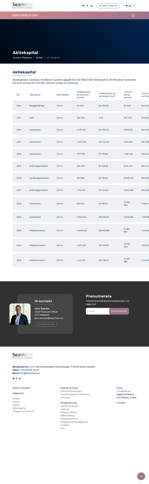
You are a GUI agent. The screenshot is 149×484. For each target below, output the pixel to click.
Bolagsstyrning (68, 403)
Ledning (64, 409)
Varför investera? (22, 388)
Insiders (64, 425)
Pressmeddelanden (71, 391)
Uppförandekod (125, 394)
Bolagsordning (68, 412)
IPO (62, 428)
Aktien (39, 57)
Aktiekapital (19, 408)
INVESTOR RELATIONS (24, 15)
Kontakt (121, 403)
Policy (120, 388)
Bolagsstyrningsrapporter (74, 422)
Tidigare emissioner (23, 411)
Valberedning (67, 415)
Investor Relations (22, 57)
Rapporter (18, 393)
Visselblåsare (124, 391)
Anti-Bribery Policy (126, 397)
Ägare (16, 405)
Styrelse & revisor (69, 406)
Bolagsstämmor (69, 418)
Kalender (65, 397)
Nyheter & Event (69, 388)
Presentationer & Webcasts (75, 394)
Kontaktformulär (45, 324)
